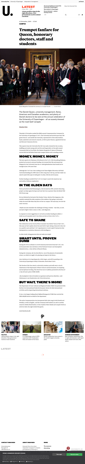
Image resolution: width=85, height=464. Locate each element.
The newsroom (47, 446)
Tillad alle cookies (74, 454)
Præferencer (15, 461)
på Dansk (81, 1)
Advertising (47, 448)
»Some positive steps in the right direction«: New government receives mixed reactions (31, 13)
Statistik (22, 461)
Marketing (30, 461)
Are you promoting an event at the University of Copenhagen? (52, 6)
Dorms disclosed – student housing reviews (50, 11)
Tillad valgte (59, 454)
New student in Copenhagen (51, 9)
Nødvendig (7, 461)
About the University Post (70, 6)
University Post (5, 1)
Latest (28, 7)
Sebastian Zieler (23, 127)
